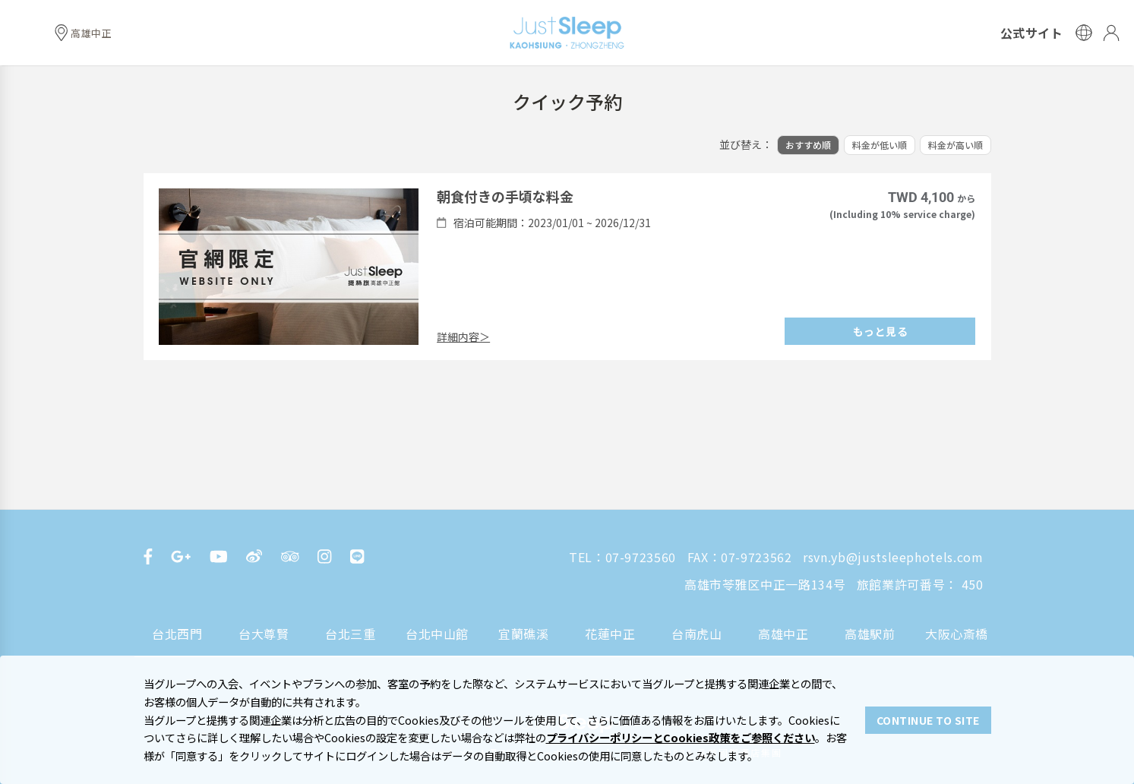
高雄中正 (783, 633)
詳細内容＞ (463, 336)
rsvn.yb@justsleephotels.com (893, 557)
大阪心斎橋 (956, 633)
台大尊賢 (263, 633)
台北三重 (350, 633)
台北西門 (177, 633)
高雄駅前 (870, 633)
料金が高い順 (955, 144)
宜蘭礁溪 (523, 633)
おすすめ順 (808, 144)
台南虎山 (696, 633)
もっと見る (880, 331)
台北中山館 (437, 633)
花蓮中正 (610, 633)
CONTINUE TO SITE (928, 720)
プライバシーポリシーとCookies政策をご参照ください (680, 737)
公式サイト (1031, 33)
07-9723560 (640, 557)
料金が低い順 (879, 144)
